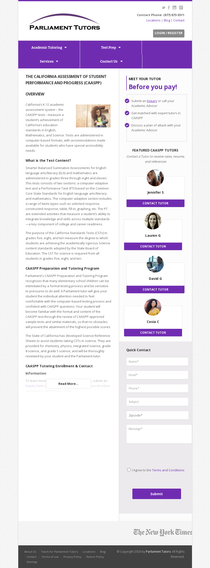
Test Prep (108, 48)
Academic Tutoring (46, 48)
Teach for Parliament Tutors (59, 551)
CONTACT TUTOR (155, 203)
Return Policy (95, 557)
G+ (181, 7)
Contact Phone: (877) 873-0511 (160, 15)
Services (47, 61)
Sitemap (32, 562)
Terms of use (50, 557)
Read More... (68, 383)
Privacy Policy (73, 557)
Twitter (163, 7)
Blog (167, 20)
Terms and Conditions (168, 470)
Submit (156, 494)
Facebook (169, 7)
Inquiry (152, 101)
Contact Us (109, 61)
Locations (153, 20)
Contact (178, 20)
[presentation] (146, 453)
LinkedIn (174, 7)
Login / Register (169, 33)
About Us (30, 551)
